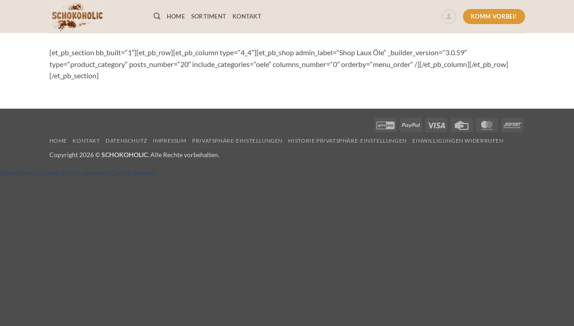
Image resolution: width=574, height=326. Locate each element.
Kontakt (246, 16)
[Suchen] (157, 16)
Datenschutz (126, 140)
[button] (449, 17)
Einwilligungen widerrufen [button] (457, 140)
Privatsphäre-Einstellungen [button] (237, 140)
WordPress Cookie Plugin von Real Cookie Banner (78, 172)
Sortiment (208, 16)
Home (176, 16)
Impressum (170, 140)
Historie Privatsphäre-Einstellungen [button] (347, 140)
